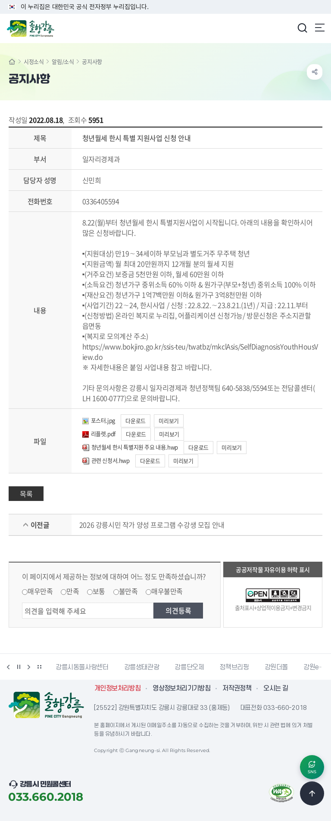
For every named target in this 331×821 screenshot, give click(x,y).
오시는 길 (275, 688)
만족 (72, 591)
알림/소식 (63, 61)
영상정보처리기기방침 (181, 688)
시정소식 (34, 61)
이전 (8, 667)
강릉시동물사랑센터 (82, 667)
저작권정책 (236, 688)
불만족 (128, 591)
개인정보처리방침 (117, 688)
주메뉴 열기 (319, 27)
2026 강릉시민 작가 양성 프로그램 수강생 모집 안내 (152, 524)
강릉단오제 (189, 667)
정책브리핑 (234, 667)
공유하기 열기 (314, 72)
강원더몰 (276, 667)
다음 (29, 667)
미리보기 (168, 421)
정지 (18, 667)
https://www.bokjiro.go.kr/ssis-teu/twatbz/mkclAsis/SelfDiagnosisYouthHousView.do (200, 351)
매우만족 (40, 591)
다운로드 (135, 421)
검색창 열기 (302, 27)
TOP (312, 793)
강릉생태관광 (141, 667)
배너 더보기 (39, 667)
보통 (99, 591)
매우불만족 (167, 591)
